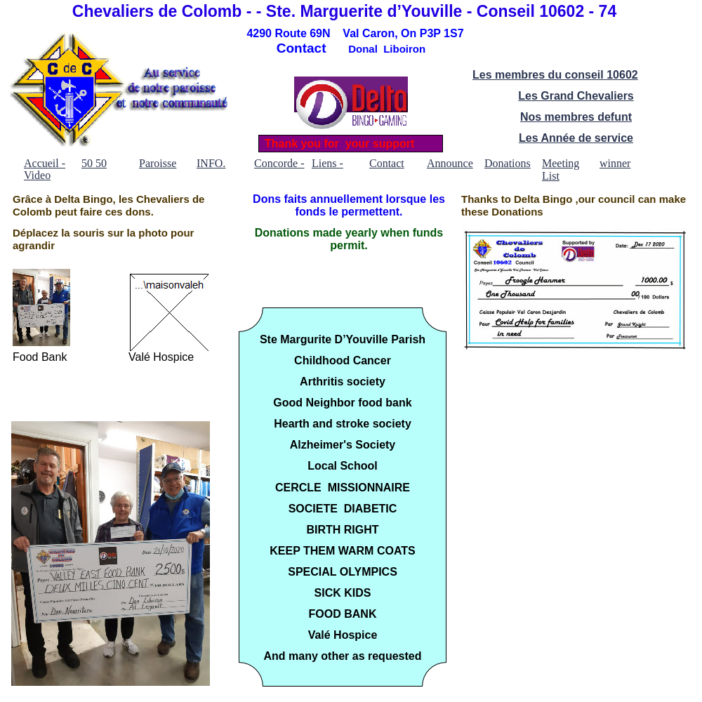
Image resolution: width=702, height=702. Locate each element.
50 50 (94, 163)
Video (37, 175)
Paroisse (157, 163)
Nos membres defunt (576, 117)
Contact (386, 163)
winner (615, 163)
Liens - (327, 163)
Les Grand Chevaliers (576, 96)
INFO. (211, 163)
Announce (450, 163)
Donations (507, 163)
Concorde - (279, 163)
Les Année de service (576, 138)
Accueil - (44, 163)
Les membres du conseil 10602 (555, 75)
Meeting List (560, 163)
